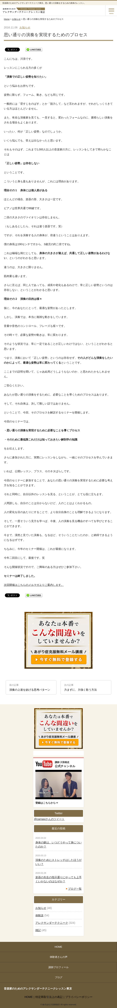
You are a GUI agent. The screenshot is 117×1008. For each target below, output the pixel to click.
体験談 (39, 915)
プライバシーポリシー (79, 996)
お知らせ (16, 19)
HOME (58, 946)
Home (7, 19)
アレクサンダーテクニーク (51, 922)
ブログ (58, 977)
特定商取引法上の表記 (49, 996)
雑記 (38, 930)
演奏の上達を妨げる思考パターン (29, 687)
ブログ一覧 (75, 888)
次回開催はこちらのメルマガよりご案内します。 (34, 584)
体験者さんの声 (58, 956)
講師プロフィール (58, 967)
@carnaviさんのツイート (49, 819)
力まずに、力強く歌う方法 (80, 687)
